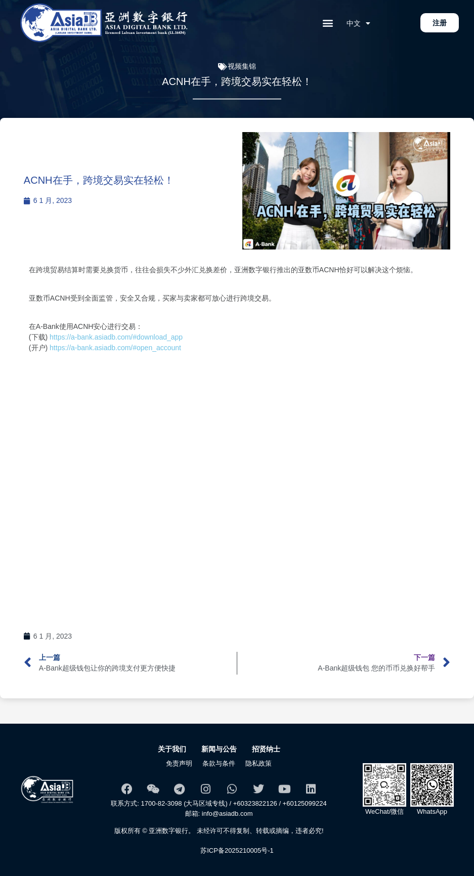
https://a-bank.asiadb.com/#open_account (117, 348)
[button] (328, 23)
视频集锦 (242, 69)
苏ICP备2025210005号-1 (237, 850)
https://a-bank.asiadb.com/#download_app (115, 337)
